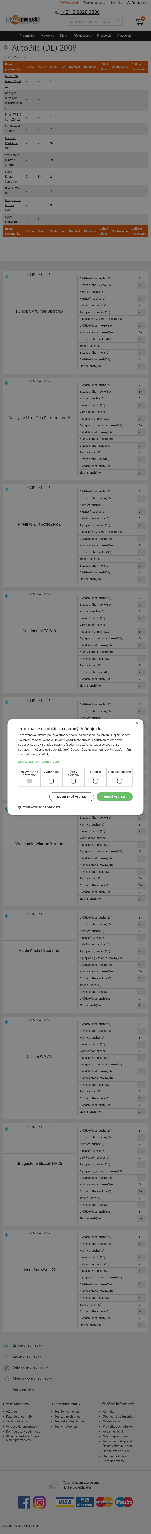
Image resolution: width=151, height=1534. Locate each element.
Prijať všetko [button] (114, 796)
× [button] (137, 723)
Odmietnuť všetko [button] (71, 796)
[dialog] (75, 767)
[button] (75, 761)
